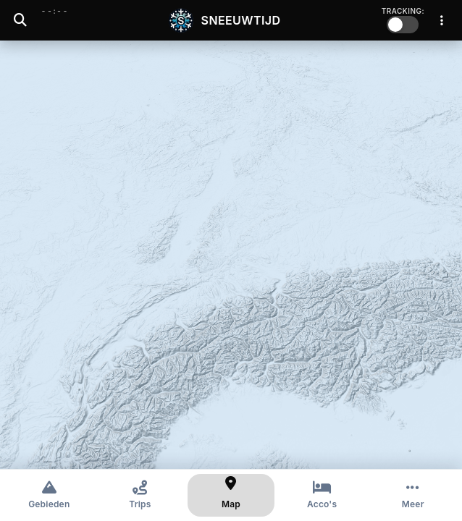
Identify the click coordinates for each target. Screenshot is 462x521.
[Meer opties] (412, 495)
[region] (231, 255)
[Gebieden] (49, 495)
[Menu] (441, 20)
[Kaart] (231, 495)
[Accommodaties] (322, 495)
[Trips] (140, 495)
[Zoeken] (20, 20)
